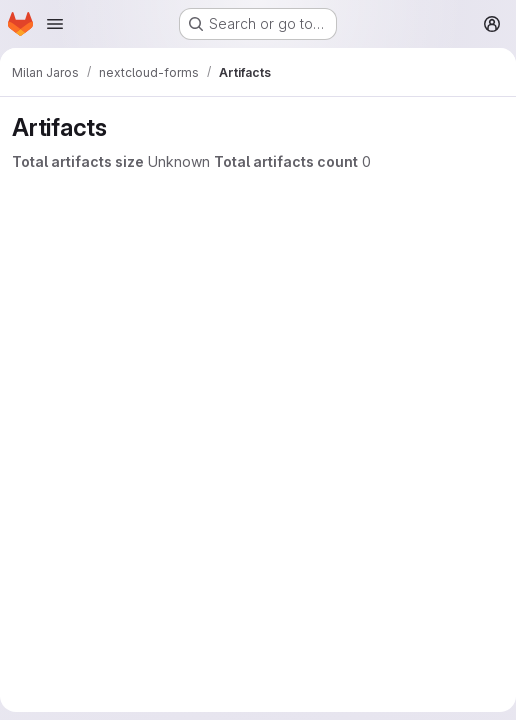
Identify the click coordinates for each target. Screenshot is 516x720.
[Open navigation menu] (55, 24)
